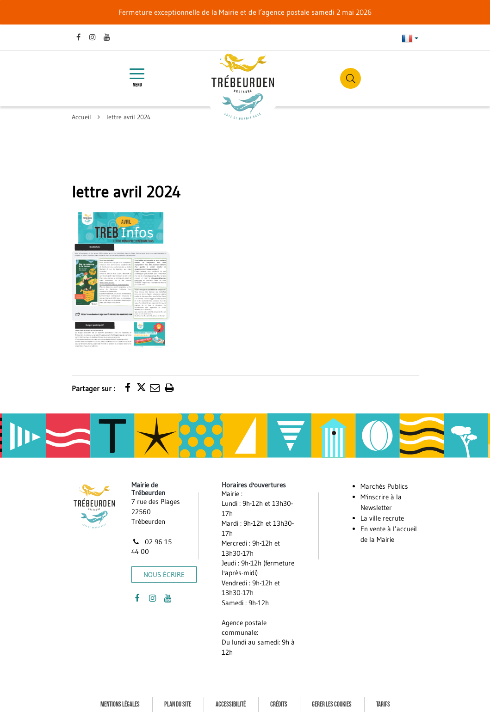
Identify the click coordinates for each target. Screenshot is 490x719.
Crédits (278, 704)
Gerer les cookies (332, 704)
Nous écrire (164, 574)
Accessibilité (231, 704)
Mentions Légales (120, 704)
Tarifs (383, 704)
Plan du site (177, 704)
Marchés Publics (384, 486)
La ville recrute (382, 518)
